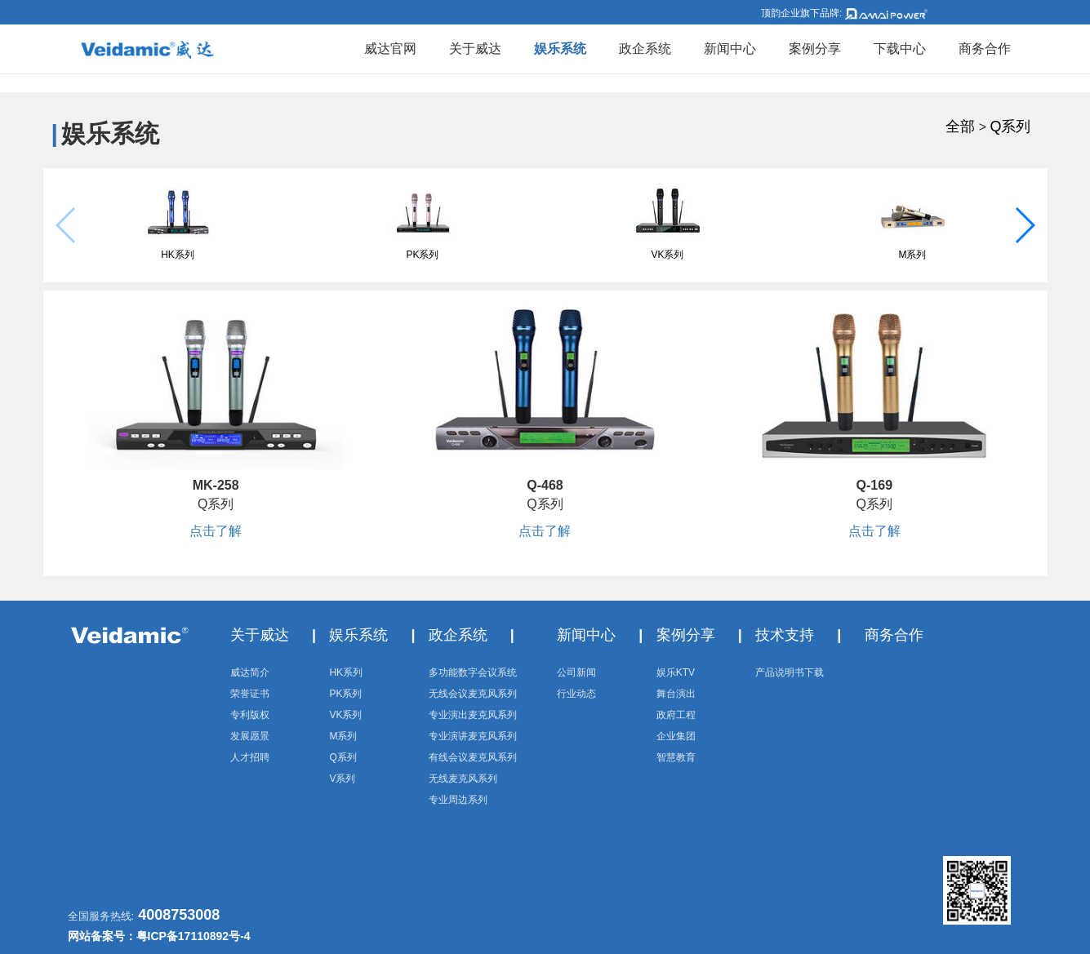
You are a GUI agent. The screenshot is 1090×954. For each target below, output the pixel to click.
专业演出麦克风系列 (473, 715)
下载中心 (900, 48)
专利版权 (249, 715)
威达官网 (390, 48)
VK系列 (667, 254)
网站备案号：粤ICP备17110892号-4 (159, 936)
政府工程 (676, 715)
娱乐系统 (560, 48)
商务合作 (985, 48)
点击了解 (215, 531)
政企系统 (645, 48)
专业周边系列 (458, 799)
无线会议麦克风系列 (473, 693)
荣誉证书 (249, 693)
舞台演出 (676, 693)
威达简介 (249, 672)
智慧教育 (676, 757)
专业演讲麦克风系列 (473, 736)
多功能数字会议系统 (473, 672)
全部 (960, 126)
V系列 (342, 778)
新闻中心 (730, 48)
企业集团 (676, 736)
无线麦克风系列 (463, 778)
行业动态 (576, 693)
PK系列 (422, 254)
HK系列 (177, 254)
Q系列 (1010, 126)
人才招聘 (249, 757)
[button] (1024, 225)
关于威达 (475, 48)
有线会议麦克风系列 (473, 757)
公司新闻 (576, 672)
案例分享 (815, 48)
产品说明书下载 (789, 672)
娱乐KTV (675, 672)
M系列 (913, 254)
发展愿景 (249, 736)
